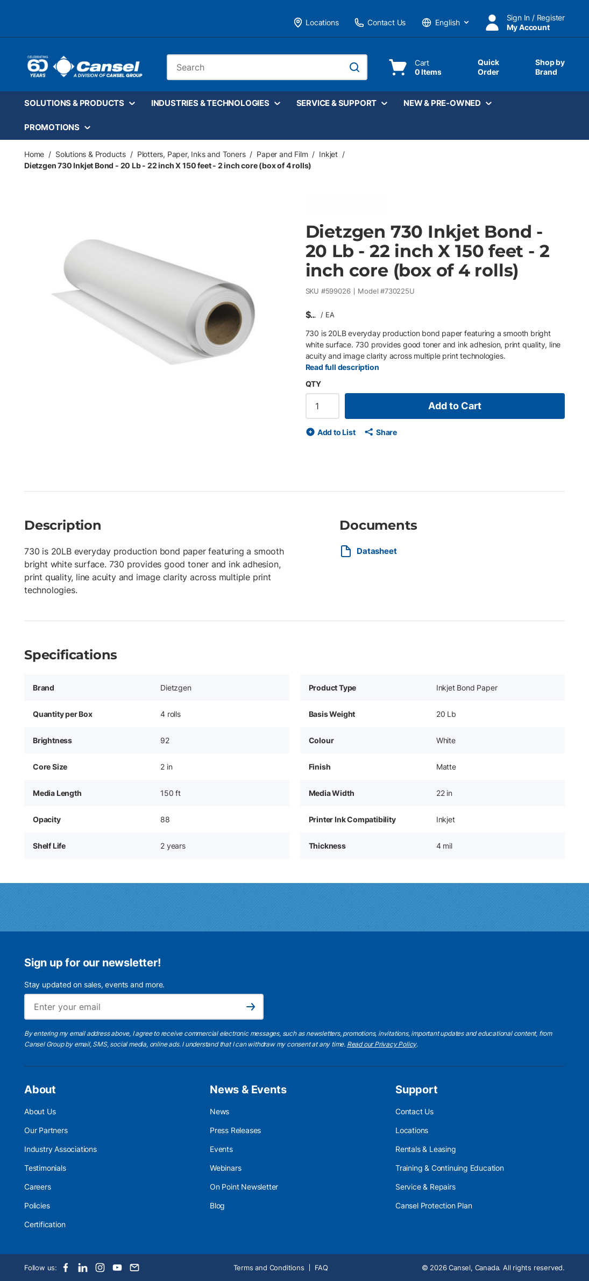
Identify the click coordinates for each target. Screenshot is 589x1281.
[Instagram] (100, 1267)
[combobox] (267, 67)
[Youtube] (117, 1267)
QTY (313, 383)
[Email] (134, 1267)
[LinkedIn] (82, 1267)
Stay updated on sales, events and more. (94, 984)
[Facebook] (65, 1267)
